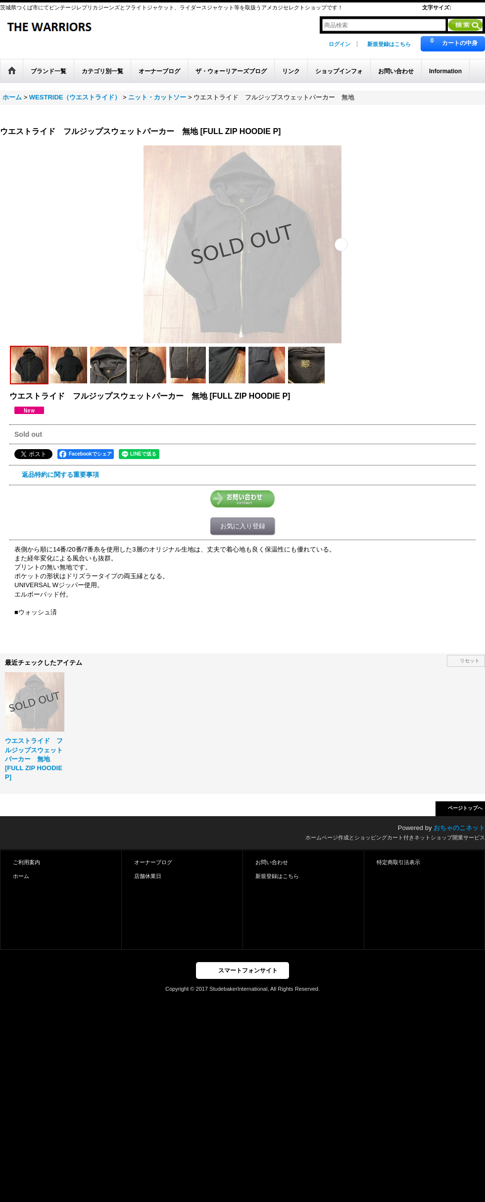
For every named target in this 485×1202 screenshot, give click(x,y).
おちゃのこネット (459, 828)
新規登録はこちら (389, 44)
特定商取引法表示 (398, 862)
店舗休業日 (147, 876)
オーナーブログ (153, 862)
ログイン (339, 44)
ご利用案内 (26, 862)
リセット (470, 660)
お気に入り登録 (242, 526)
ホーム (21, 876)
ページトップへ (465, 808)
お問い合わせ (271, 862)
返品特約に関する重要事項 (60, 474)
